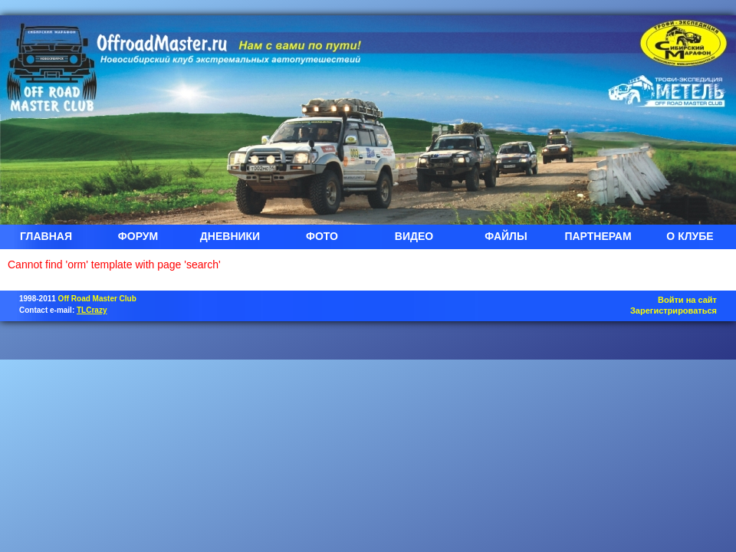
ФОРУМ (138, 236)
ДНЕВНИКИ (230, 236)
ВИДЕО (414, 236)
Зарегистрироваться (673, 310)
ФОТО (322, 236)
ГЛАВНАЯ (46, 236)
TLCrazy (92, 310)
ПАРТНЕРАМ (597, 236)
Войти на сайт (687, 299)
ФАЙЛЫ (506, 236)
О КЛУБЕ (689, 236)
